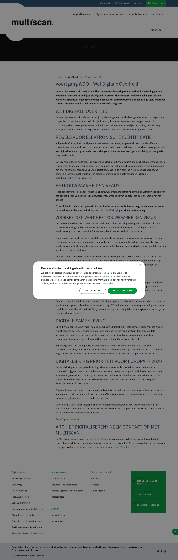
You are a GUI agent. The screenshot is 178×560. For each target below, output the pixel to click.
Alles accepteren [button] (122, 290)
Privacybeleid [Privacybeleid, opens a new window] (107, 283)
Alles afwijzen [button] (90, 290)
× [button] (140, 265)
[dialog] (89, 280)
